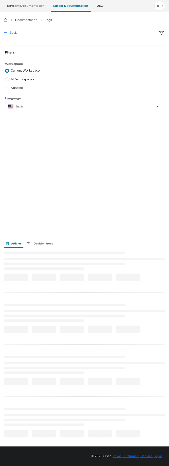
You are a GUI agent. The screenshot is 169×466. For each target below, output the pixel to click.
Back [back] (10, 32)
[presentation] (14, 243)
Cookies (146, 456)
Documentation (26, 20)
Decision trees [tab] (40, 243)
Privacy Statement (126, 456)
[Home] (5, 20)
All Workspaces (22, 79)
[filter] (161, 33)
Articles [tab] (13, 243)
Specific (17, 88)
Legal (158, 456)
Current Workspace (25, 71)
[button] (159, 6)
